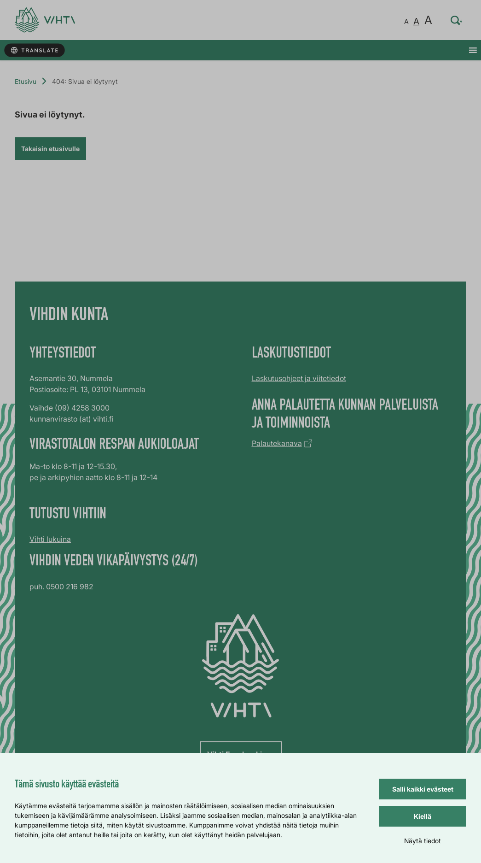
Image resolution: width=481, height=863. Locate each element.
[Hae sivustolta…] (456, 20)
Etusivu (25, 81)
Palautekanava (277, 443)
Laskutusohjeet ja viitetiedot (299, 378)
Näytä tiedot (422, 841)
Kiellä (422, 816)
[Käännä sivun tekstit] (34, 50)
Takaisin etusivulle (50, 149)
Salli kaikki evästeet (422, 789)
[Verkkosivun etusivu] (45, 20)
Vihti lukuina (50, 539)
